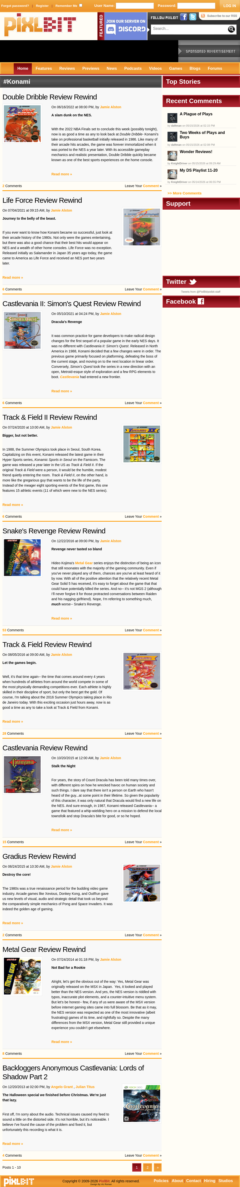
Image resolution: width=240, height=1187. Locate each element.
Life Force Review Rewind (42, 200)
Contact (193, 1181)
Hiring (209, 1181)
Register (42, 6)
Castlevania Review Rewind (44, 748)
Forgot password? (15, 6)
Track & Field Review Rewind (47, 644)
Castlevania (69, 377)
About (177, 1181)
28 (4, 733)
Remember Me (66, 6)
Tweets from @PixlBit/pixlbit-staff (200, 291)
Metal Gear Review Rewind (43, 949)
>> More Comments (185, 193)
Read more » (61, 174)
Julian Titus (85, 1087)
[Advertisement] (89, 51)
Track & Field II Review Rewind (49, 417)
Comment (151, 186)
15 (4, 842)
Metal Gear (84, 563)
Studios (225, 1181)
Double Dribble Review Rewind (49, 97)
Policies (161, 1181)
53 (4, 630)
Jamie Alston (110, 107)
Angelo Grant (62, 1087)
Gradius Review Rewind (39, 856)
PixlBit (40, 26)
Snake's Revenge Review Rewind (53, 531)
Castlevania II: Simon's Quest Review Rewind (71, 304)
